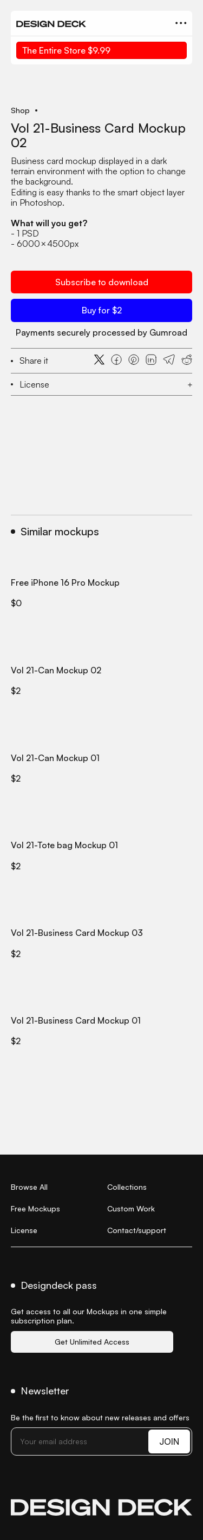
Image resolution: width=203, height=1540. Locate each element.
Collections (127, 1186)
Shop (20, 110)
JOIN (169, 1441)
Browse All (29, 1186)
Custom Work (131, 1208)
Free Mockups (35, 1208)
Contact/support (136, 1230)
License (24, 1230)
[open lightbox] (101, 92)
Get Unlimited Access (92, 1341)
